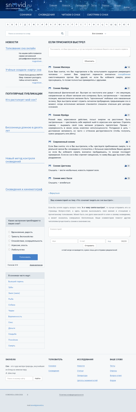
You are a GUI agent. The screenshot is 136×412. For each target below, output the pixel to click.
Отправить (89, 246)
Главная (53, 5)
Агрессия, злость (19, 245)
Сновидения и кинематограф (24, 189)
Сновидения (46, 14)
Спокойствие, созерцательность (26, 241)
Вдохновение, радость (22, 232)
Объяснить (89, 61)
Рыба (10, 299)
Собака (11, 305)
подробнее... (37, 61)
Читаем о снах (70, 14)
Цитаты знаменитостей (87, 380)
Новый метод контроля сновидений (20, 160)
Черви (11, 310)
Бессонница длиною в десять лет (24, 129)
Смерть (11, 346)
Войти (127, 6)
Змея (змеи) (14, 293)
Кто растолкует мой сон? (21, 99)
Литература (80, 5)
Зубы (10, 287)
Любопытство (18, 249)
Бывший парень (16, 281)
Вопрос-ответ (116, 375)
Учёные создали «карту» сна (23, 69)
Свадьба (12, 334)
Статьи (80, 371)
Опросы (105, 5)
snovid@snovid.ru (37, 405)
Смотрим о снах (97, 14)
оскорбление (124, 74)
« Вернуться (54, 193)
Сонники (25, 14)
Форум (117, 5)
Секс (10, 322)
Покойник (13, 340)
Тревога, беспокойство (22, 236)
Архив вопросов (36, 265)
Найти (37, 378)
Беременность (15, 316)
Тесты (94, 5)
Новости (66, 5)
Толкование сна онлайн (21, 48)
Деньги (11, 328)
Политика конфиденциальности (71, 395)
